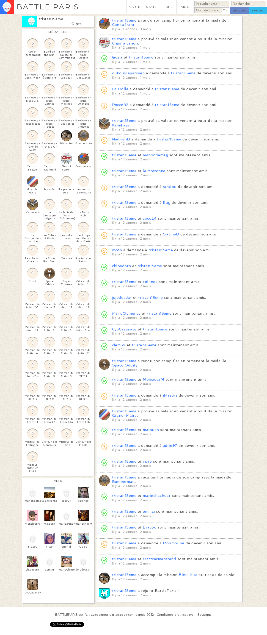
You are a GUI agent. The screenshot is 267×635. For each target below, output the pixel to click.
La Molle (120, 89)
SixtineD (171, 234)
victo (147, 461)
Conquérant (123, 24)
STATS (151, 6)
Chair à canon (125, 43)
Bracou (150, 527)
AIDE (185, 6)
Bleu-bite (188, 575)
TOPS (168, 6)
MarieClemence (126, 313)
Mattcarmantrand (159, 559)
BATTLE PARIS (48, 6)
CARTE (134, 6)
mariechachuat (157, 495)
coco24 (150, 218)
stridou (170, 187)
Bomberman (123, 481)
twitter (258, 10)
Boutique (205, 614)
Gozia (117, 57)
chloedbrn (121, 266)
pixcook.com (125, 614)
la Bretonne (154, 171)
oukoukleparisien (128, 73)
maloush (151, 430)
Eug (167, 202)
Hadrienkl (121, 139)
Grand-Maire (124, 415)
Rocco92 (120, 105)
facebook (239, 10)
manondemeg (155, 155)
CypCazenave (124, 329)
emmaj (149, 511)
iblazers (170, 395)
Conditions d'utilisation (175, 614)
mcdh (117, 250)
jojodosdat (122, 297)
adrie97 (170, 445)
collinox (150, 282)
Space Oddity (125, 365)
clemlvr (119, 345)
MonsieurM (153, 379)
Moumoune (173, 543)
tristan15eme (51, 19)
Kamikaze (121, 125)
